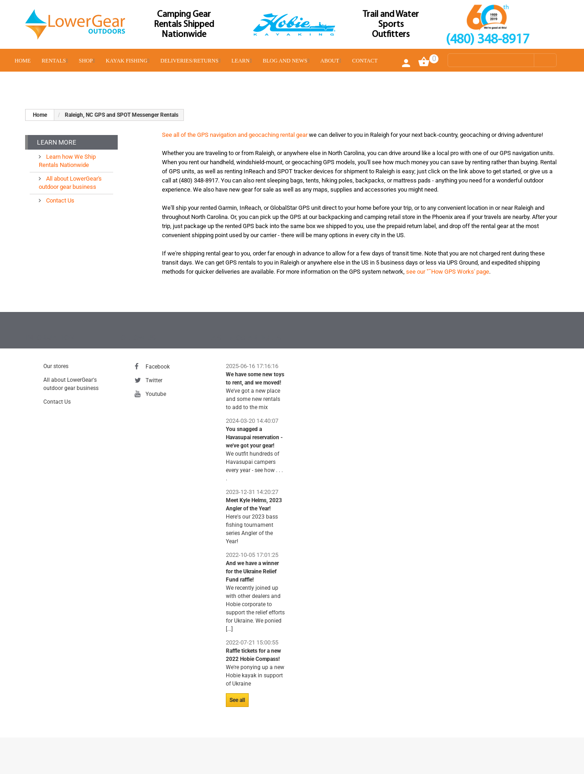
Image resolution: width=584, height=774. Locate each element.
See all (237, 700)
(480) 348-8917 (487, 40)
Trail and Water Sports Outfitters (391, 24)
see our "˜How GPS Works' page (447, 271)
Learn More (56, 142)
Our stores (55, 366)
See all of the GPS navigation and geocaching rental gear (235, 134)
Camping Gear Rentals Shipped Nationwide (184, 24)
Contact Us (59, 200)
